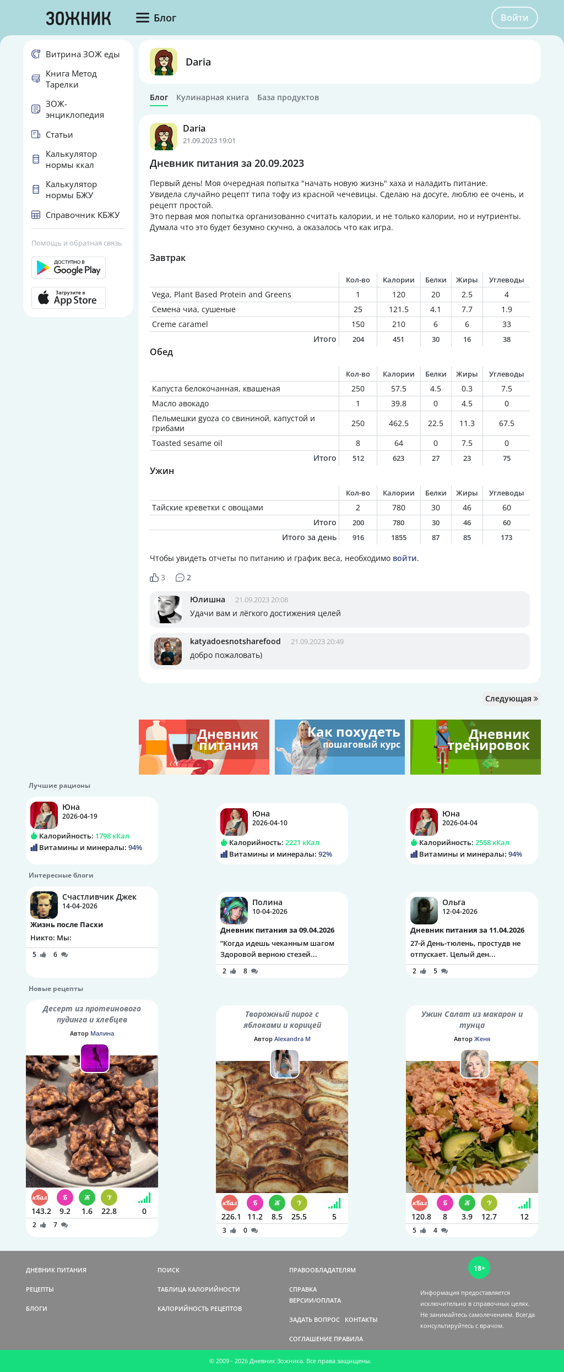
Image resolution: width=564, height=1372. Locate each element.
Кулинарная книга (212, 97)
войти (405, 558)
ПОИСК (169, 1270)
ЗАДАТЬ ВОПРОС (314, 1319)
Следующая (511, 698)
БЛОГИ (36, 1308)
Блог (159, 97)
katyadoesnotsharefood (235, 641)
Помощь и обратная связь (76, 243)
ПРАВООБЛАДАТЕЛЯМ (322, 1270)
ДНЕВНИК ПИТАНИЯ (56, 1270)
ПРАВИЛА (348, 1339)
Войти (515, 18)
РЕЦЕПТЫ (40, 1289)
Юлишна (207, 599)
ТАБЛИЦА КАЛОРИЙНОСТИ (199, 1289)
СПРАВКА (303, 1289)
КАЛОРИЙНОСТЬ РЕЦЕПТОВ (200, 1308)
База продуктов (288, 97)
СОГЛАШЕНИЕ (310, 1339)
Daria (198, 61)
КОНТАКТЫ (361, 1319)
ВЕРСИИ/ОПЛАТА (315, 1300)
